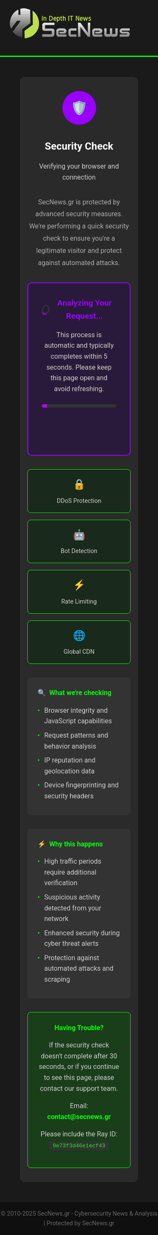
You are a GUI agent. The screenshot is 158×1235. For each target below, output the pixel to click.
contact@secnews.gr (79, 1117)
